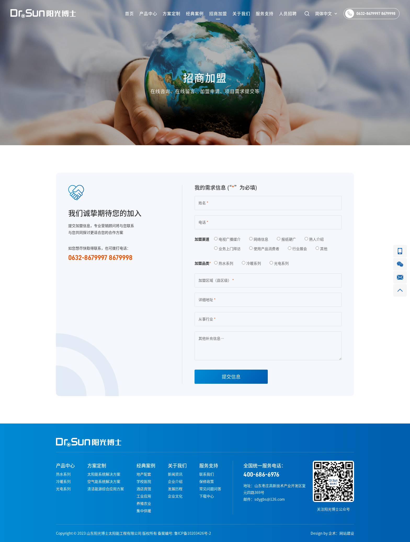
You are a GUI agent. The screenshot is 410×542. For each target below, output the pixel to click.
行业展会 (297, 249)
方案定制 (171, 14)
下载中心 (206, 496)
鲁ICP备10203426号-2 (192, 533)
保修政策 (206, 481)
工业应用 (143, 496)
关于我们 (241, 14)
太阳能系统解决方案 (103, 474)
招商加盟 (218, 14)
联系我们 (206, 474)
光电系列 (279, 263)
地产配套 (143, 474)
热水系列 (223, 263)
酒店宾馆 (143, 489)
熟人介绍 (314, 239)
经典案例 (195, 14)
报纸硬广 (286, 239)
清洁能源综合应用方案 (105, 489)
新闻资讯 (175, 474)
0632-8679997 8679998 (375, 14)
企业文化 (175, 496)
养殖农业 (143, 503)
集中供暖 (143, 511)
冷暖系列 (251, 263)
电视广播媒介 (227, 239)
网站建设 (346, 533)
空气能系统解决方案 (103, 481)
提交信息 (231, 376)
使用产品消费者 (264, 249)
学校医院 (143, 481)
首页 (129, 14)
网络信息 (258, 239)
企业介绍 (175, 481)
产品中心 (148, 14)
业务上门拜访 (227, 249)
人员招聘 (288, 14)
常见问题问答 (210, 489)
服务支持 (265, 14)
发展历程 (175, 489)
